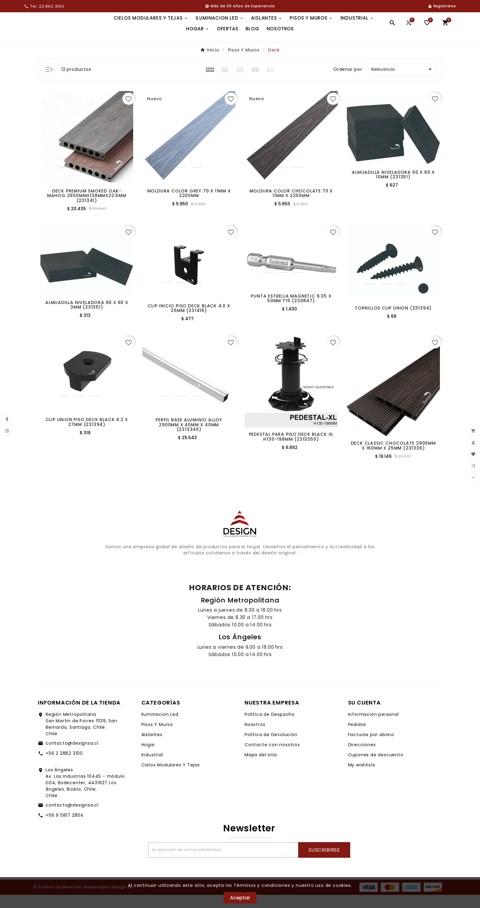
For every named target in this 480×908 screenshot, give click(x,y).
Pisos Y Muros (157, 738)
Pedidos (357, 738)
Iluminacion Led (159, 727)
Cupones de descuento (375, 768)
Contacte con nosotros (272, 758)
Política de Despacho (270, 727)
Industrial (152, 768)
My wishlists (362, 778)
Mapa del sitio (261, 768)
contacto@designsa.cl (72, 756)
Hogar (148, 758)
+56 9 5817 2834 (65, 828)
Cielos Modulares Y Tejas (170, 778)
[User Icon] (442, 6)
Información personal (373, 727)
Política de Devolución (271, 748)
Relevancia (402, 82)
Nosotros (255, 738)
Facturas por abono (371, 748)
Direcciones (362, 758)
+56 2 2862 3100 (64, 766)
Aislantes (152, 748)
